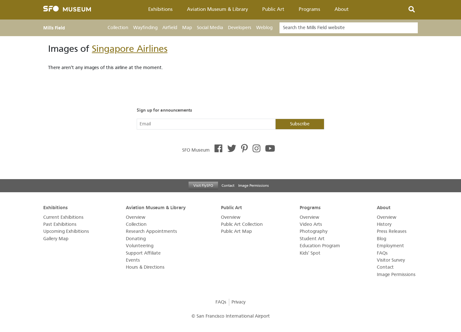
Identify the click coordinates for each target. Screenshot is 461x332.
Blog (381, 238)
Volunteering (139, 246)
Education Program (320, 246)
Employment (390, 246)
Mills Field (54, 28)
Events (133, 260)
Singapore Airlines (129, 48)
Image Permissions (253, 185)
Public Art (273, 9)
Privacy (238, 302)
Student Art (312, 238)
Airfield (169, 27)
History (384, 224)
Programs (309, 9)
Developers (239, 27)
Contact (228, 185)
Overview (135, 217)
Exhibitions (160, 9)
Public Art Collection (242, 224)
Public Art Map (236, 231)
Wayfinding (145, 27)
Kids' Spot (310, 253)
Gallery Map (56, 238)
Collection (118, 27)
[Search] (348, 27)
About (342, 9)
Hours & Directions (145, 267)
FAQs (382, 253)
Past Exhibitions (60, 224)
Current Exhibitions (63, 217)
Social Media (210, 27)
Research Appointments (151, 231)
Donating (136, 238)
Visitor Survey (391, 260)
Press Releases (392, 231)
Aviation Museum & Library (217, 9)
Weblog (264, 27)
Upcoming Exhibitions (66, 231)
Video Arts (311, 224)
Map (187, 27)
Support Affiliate (143, 253)
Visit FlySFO (203, 185)
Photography (314, 231)
